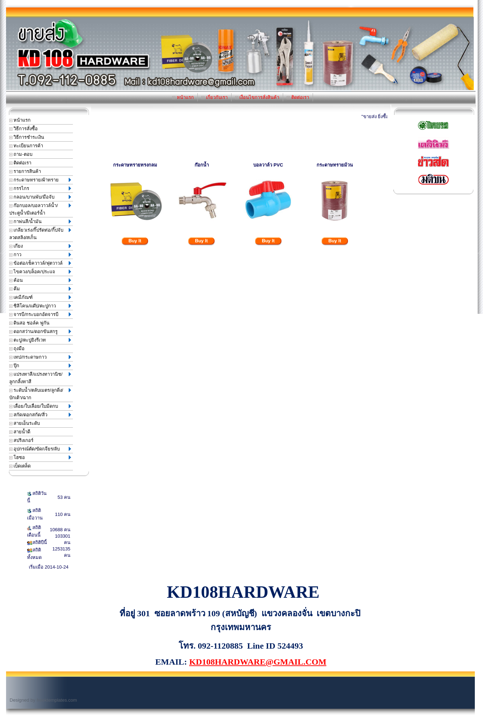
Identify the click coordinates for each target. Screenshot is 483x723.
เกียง (40, 246)
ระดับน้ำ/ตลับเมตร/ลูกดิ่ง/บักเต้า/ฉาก (40, 393)
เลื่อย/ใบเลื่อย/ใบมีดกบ (40, 406)
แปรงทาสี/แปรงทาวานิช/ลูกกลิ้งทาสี (40, 377)
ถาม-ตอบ (20, 154)
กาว (40, 254)
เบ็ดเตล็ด (20, 466)
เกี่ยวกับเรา (214, 97)
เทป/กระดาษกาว (40, 357)
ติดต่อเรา (298, 97)
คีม (40, 288)
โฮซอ (40, 457)
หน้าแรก (183, 97)
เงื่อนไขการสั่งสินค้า (257, 97)
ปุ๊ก (40, 365)
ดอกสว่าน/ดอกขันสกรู (40, 331)
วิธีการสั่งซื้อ (23, 128)
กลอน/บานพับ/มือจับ (40, 197)
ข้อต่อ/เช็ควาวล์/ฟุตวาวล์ (40, 263)
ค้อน (40, 280)
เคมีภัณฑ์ (40, 297)
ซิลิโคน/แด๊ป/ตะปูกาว (40, 305)
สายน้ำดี (20, 431)
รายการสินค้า (25, 171)
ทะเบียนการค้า (26, 145)
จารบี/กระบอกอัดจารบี (40, 314)
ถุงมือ (17, 348)
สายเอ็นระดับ (24, 423)
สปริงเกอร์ (21, 440)
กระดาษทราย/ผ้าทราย (40, 180)
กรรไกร (40, 188)
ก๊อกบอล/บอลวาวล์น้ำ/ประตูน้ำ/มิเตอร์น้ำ (40, 209)
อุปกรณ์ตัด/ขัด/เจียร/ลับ (40, 449)
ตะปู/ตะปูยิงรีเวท (40, 340)
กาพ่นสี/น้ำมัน (40, 221)
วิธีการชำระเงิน (26, 137)
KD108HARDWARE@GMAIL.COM (258, 661)
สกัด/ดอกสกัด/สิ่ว (40, 414)
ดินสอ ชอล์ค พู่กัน (29, 323)
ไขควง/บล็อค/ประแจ (40, 271)
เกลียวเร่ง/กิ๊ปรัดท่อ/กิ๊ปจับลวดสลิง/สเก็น (40, 233)
